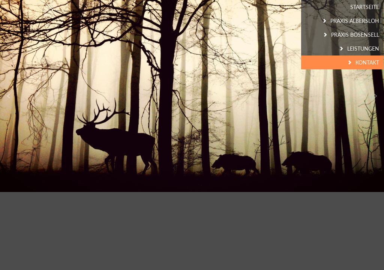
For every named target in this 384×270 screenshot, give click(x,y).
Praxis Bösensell (355, 35)
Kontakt (367, 62)
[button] (375, 96)
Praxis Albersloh (354, 21)
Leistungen (363, 48)
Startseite (364, 7)
